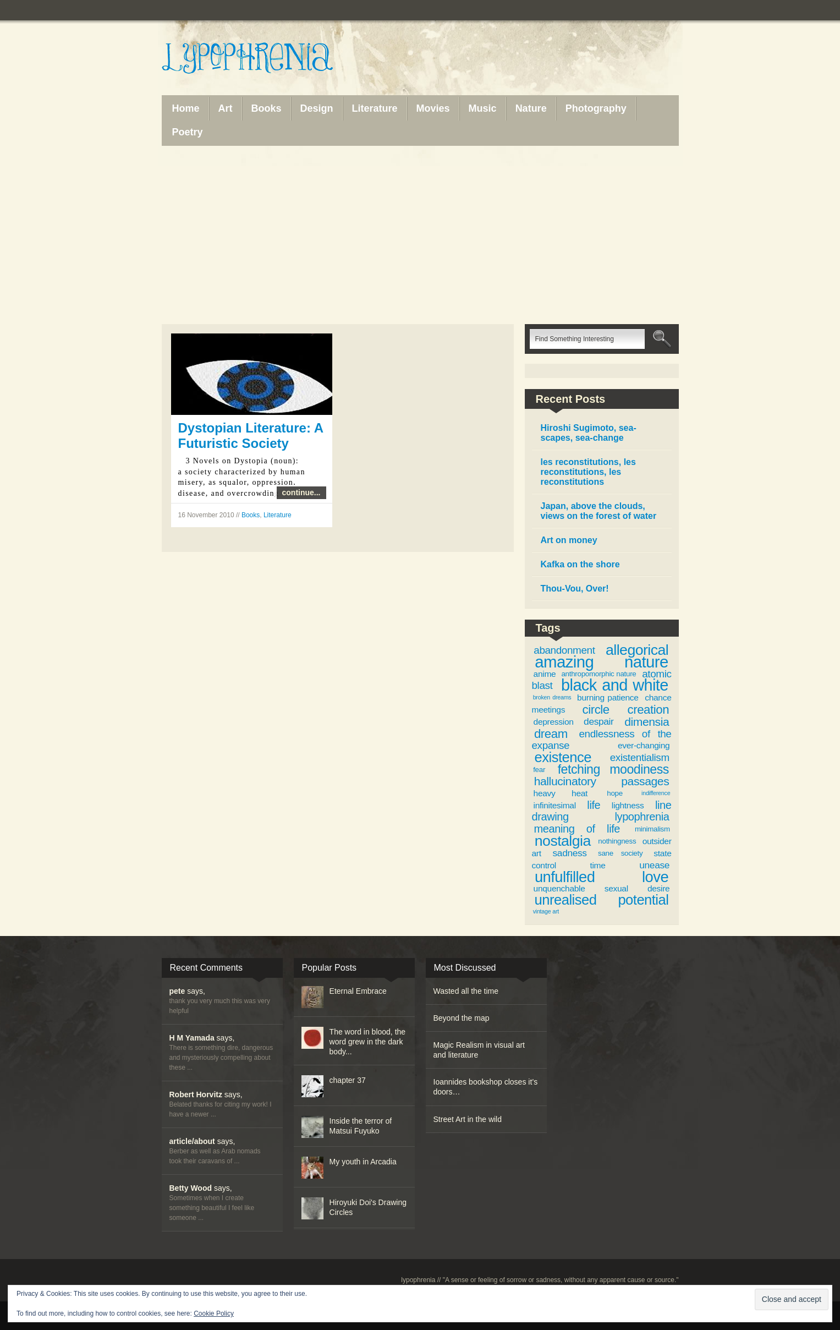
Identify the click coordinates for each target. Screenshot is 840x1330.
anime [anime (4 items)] (545, 673)
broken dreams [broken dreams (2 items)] (552, 697)
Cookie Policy (214, 1313)
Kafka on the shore (580, 564)
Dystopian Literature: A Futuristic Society (250, 435)
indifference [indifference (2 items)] (655, 793)
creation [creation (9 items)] (648, 709)
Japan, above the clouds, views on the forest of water (599, 511)
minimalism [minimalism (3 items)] (652, 829)
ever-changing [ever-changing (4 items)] (643, 745)
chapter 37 (348, 1080)
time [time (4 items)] (597, 865)
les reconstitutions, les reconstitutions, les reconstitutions (588, 471)
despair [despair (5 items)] (598, 721)
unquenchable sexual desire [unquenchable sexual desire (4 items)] (602, 888)
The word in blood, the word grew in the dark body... (368, 1041)
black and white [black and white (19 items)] (614, 685)
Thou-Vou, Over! (575, 588)
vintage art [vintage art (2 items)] (546, 911)
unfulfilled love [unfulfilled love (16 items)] (601, 876)
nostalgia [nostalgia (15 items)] (563, 841)
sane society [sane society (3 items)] (620, 853)
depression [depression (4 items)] (554, 721)
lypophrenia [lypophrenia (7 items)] (641, 817)
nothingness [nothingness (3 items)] (617, 841)
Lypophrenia (272, 58)
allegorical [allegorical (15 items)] (637, 650)
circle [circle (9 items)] (596, 709)
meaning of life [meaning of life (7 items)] (577, 829)
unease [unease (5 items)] (654, 865)
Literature (277, 515)
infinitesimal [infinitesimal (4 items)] (555, 805)
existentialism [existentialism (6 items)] (639, 757)
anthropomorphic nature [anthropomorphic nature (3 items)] (598, 674)
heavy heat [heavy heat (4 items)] (561, 793)
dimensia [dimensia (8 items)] (646, 721)
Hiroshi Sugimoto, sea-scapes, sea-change (588, 432)
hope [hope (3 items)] (615, 793)
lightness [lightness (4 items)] (628, 805)
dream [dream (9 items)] (551, 734)
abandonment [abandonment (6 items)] (564, 650)
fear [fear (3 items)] (539, 769)
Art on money (569, 540)
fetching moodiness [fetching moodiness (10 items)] (613, 769)
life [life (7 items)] (593, 805)
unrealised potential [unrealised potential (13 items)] (602, 899)
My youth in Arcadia (363, 1161)
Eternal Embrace (358, 991)
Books (250, 515)
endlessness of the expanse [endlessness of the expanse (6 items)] (602, 740)
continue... (301, 492)
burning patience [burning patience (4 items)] (608, 697)
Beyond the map (461, 1018)
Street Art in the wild (467, 1119)
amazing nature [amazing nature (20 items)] (601, 662)
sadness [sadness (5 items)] (570, 852)
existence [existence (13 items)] (563, 757)
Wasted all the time (466, 991)
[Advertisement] (420, 235)
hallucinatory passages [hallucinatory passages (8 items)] (601, 781)
